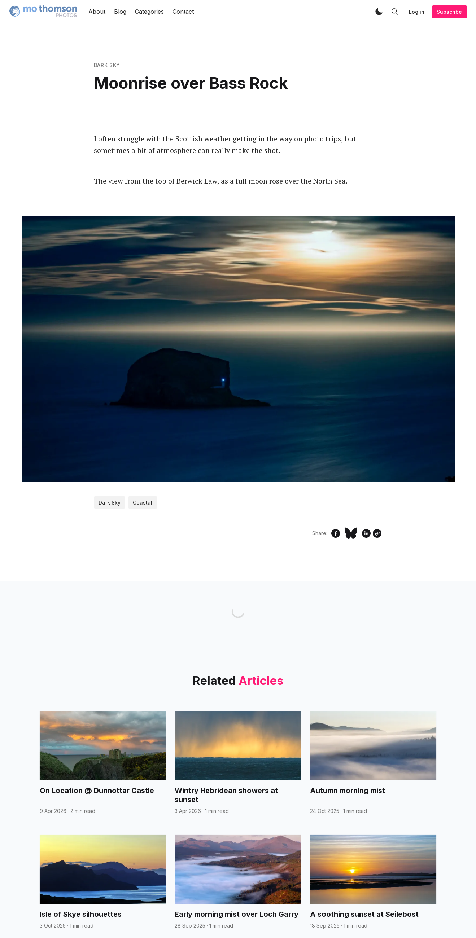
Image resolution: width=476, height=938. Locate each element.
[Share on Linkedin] (366, 533)
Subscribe (449, 12)
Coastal (142, 502)
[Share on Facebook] (335, 533)
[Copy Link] (377, 533)
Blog (120, 11)
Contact (183, 11)
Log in (416, 12)
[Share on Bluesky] (351, 533)
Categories (149, 11)
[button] (378, 11)
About (96, 11)
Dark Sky (107, 65)
